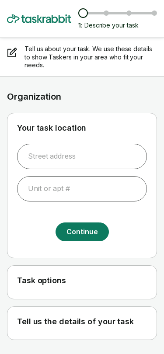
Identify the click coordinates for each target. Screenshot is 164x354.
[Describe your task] (83, 13)
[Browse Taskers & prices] (106, 13)
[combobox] (82, 156)
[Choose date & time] (129, 13)
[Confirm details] (154, 13)
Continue (82, 231)
